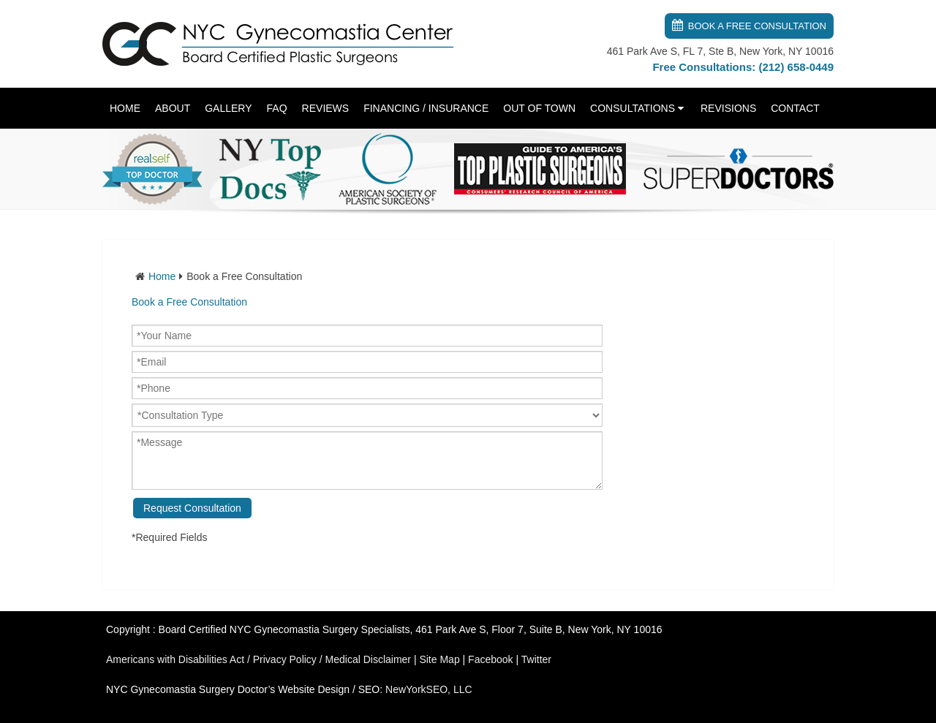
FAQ (277, 108)
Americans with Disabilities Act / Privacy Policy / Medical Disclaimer (258, 659)
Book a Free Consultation (757, 25)
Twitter (536, 659)
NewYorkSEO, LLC (428, 689)
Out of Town (539, 108)
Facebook (490, 659)
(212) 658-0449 (796, 67)
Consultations (632, 108)
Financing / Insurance (425, 108)
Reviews (326, 108)
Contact (795, 108)
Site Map (439, 659)
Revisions (728, 108)
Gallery (228, 108)
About (172, 108)
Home (125, 108)
